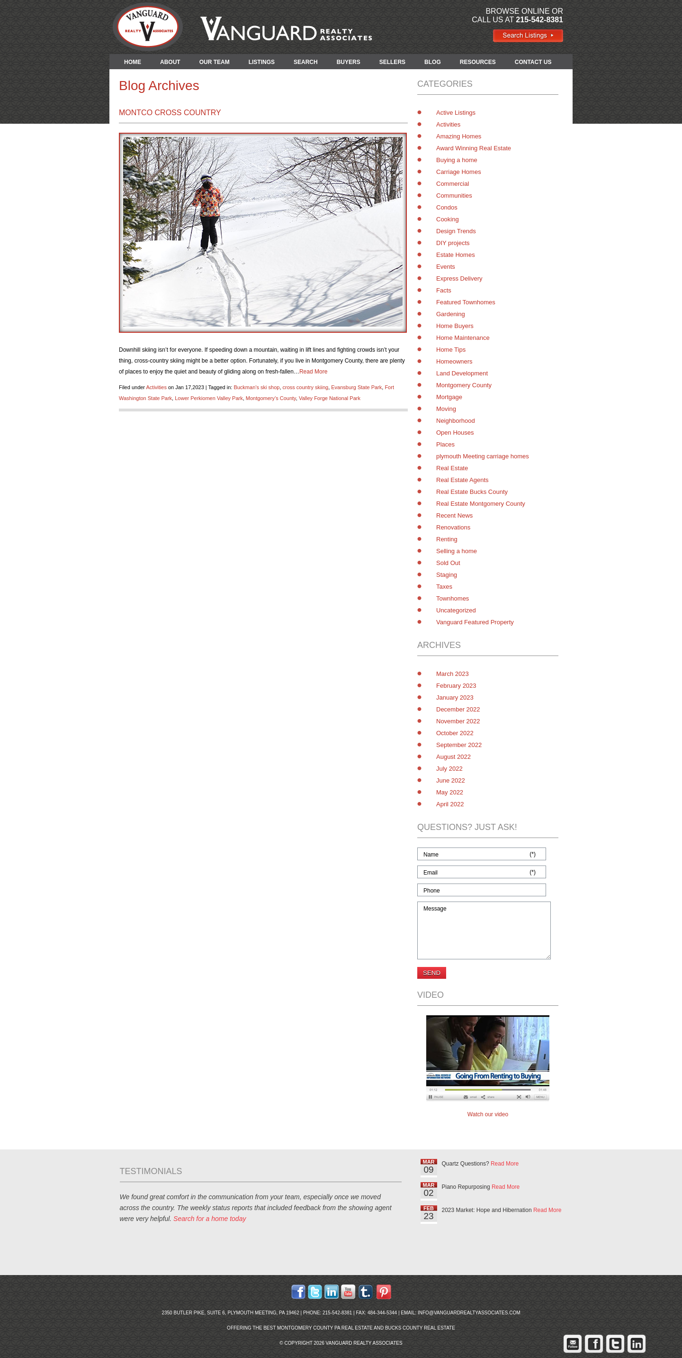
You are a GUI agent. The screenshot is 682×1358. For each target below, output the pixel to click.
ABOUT (170, 62)
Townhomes (452, 598)
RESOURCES (478, 62)
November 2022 (458, 721)
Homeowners (454, 361)
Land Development (462, 373)
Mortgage (449, 397)
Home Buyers (455, 325)
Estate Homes (455, 254)
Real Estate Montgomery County (480, 503)
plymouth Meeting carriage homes (482, 456)
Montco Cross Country (170, 113)
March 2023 (452, 673)
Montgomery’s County (271, 398)
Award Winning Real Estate (473, 148)
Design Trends (456, 231)
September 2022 (459, 744)
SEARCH (306, 62)
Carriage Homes (458, 171)
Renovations (453, 527)
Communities (454, 195)
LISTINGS (262, 62)
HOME (132, 62)
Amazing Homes (458, 136)
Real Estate (452, 468)
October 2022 (455, 733)
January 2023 (455, 697)
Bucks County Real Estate (420, 1328)
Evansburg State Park (356, 387)
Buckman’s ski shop (256, 387)
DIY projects (453, 242)
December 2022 (458, 709)
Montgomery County (464, 385)
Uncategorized (456, 610)
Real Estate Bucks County (472, 491)
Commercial (452, 183)
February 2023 (456, 685)
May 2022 (449, 792)
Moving (446, 408)
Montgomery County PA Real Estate (325, 1328)
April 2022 (450, 804)
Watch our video (487, 1114)
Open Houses (455, 432)
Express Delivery (459, 278)
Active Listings (456, 112)
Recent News (454, 515)
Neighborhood (455, 420)
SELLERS (392, 62)
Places (445, 444)
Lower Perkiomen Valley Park (208, 398)
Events (445, 266)
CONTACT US (533, 62)
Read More (313, 371)
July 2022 (449, 768)
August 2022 (453, 756)
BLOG (432, 62)
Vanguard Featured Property (475, 622)
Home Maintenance (463, 337)
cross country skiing (306, 387)
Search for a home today (209, 1218)
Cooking (447, 219)
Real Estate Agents (462, 479)
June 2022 (450, 780)
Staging (446, 574)
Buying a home (456, 160)
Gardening (450, 314)
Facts (443, 290)
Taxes (444, 586)
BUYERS (348, 62)
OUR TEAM (214, 62)
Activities (156, 387)
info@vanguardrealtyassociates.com (469, 1312)
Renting (447, 539)
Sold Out (448, 562)
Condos (447, 207)
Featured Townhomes (465, 302)
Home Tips (451, 349)
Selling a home (456, 551)
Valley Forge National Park (329, 398)
